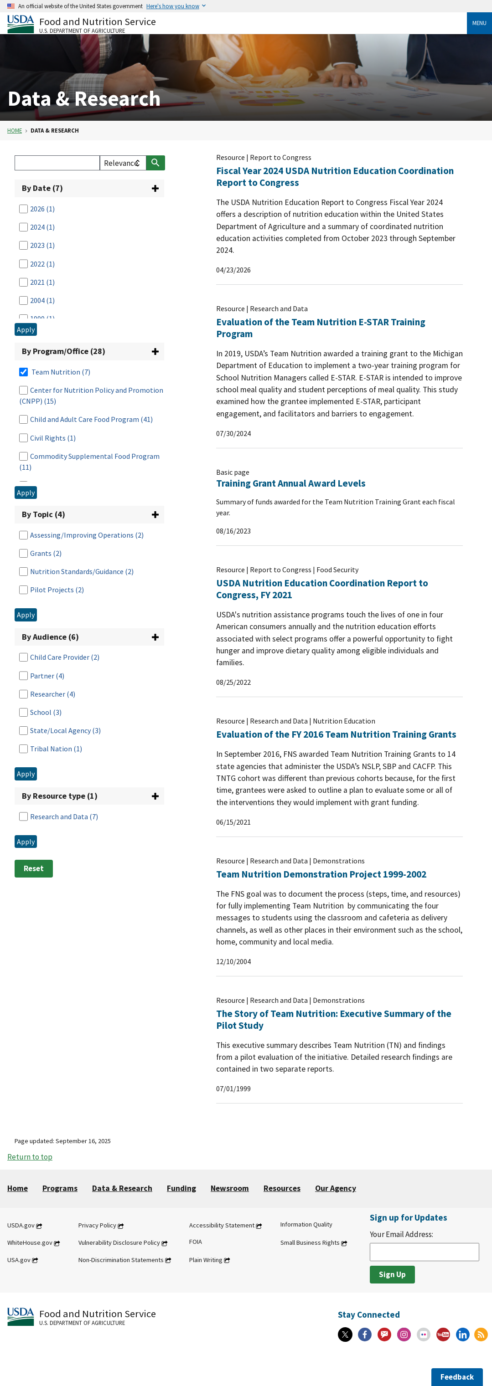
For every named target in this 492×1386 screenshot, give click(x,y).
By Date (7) (42, 188)
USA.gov (19, 1260)
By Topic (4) (43, 514)
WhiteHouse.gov (29, 1243)
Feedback (457, 1377)
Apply (26, 329)
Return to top (29, 1157)
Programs (60, 1188)
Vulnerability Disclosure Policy (119, 1243)
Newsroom (230, 1188)
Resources (282, 1188)
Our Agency (335, 1188)
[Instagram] (404, 1334)
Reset (34, 868)
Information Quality (306, 1225)
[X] (345, 1334)
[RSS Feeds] (481, 1334)
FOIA (195, 1242)
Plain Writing (206, 1260)
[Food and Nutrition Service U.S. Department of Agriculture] (237, 24)
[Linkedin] (463, 1334)
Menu (479, 22)
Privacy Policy (97, 1226)
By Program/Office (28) (63, 351)
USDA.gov (21, 1226)
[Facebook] (364, 1334)
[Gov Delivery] (384, 1334)
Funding (181, 1188)
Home (14, 130)
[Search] (57, 162)
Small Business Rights (310, 1243)
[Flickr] (423, 1334)
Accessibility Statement (221, 1226)
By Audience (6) (50, 636)
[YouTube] (443, 1334)
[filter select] (123, 162)
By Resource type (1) (60, 796)
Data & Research (122, 1188)
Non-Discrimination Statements (121, 1260)
